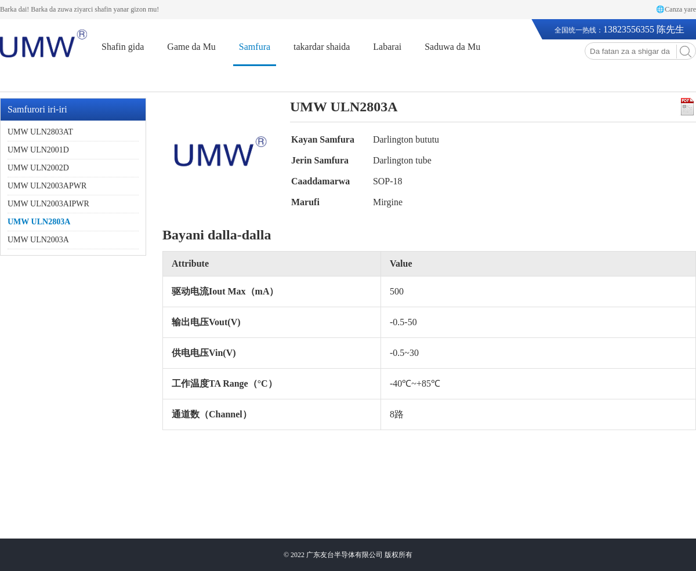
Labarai (387, 47)
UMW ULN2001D (38, 150)
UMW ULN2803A (39, 221)
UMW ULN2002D (38, 167)
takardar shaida (321, 47)
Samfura (254, 47)
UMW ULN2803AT (40, 132)
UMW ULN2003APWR (47, 185)
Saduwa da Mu (452, 47)
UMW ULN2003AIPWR (48, 203)
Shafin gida (123, 47)
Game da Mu (191, 47)
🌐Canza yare (676, 9)
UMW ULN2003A (38, 239)
